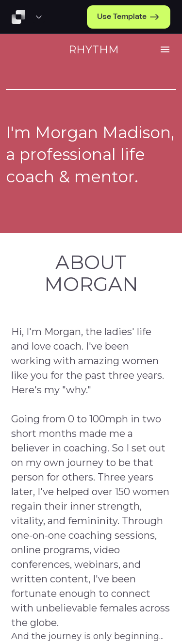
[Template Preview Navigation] (39, 17)
